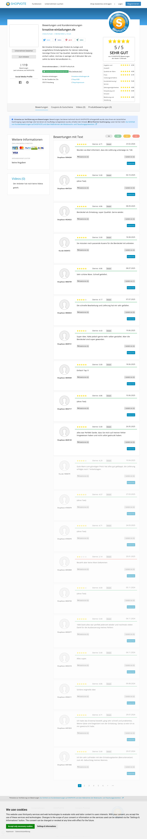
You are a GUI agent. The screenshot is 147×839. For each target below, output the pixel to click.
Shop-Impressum (78, 82)
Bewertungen (41, 107)
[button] (47, 40)
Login (120, 4)
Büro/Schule (47, 34)
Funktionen (36, 4)
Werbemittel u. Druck (62, 34)
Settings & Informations (46, 826)
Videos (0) (80, 107)
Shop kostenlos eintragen (101, 4)
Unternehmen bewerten (24, 51)
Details (109, 144)
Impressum (10, 831)
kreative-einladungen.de (80, 76)
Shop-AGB (75, 79)
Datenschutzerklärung (22, 831)
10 (109, 136)
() (130, 157)
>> (113, 785)
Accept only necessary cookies (20, 826)
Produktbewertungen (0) (100, 107)
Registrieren (133, 3)
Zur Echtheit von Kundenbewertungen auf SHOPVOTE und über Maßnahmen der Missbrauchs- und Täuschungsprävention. (73, 123)
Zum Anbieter (24, 57)
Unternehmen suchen (54, 4)
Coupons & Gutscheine (62, 107)
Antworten (131, 163)
